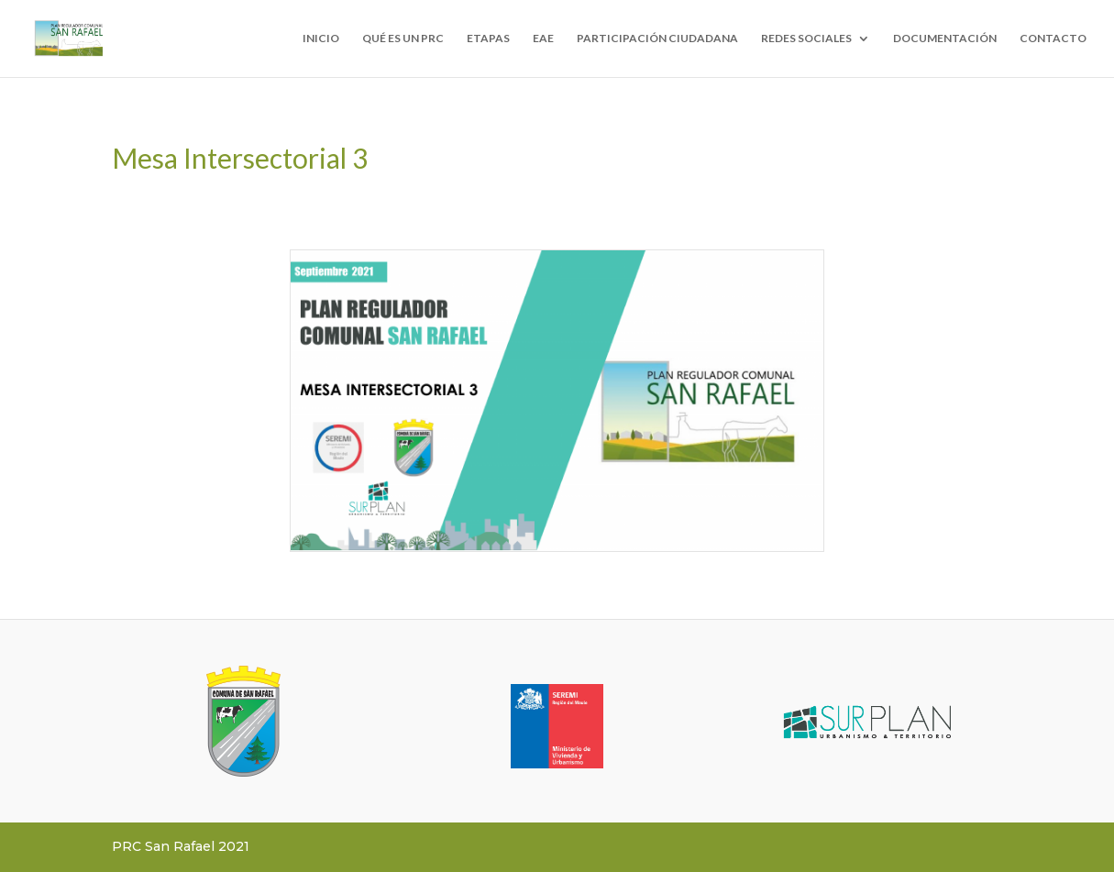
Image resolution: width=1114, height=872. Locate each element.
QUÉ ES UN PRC (403, 38)
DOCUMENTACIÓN (945, 38)
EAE (543, 38)
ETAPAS (488, 38)
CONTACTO (1053, 38)
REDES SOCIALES (806, 38)
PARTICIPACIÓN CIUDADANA (657, 38)
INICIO (321, 38)
